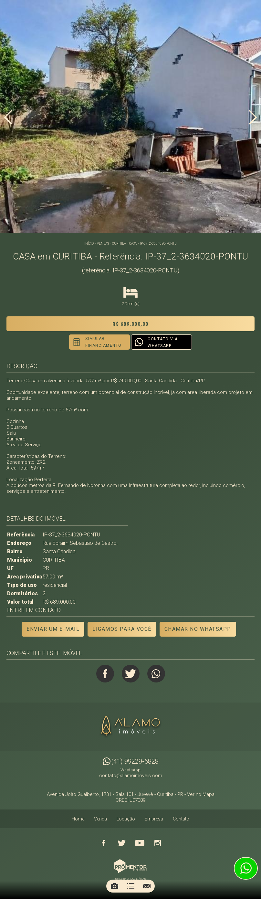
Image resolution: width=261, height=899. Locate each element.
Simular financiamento (103, 342)
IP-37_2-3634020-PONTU (158, 243)
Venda (100, 818)
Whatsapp (156, 673)
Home (78, 818)
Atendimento (246, 868)
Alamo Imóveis (130, 727)
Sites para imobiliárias (130, 878)
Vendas (103, 243)
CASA (133, 243)
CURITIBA (119, 243)
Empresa (154, 818)
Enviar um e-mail (52, 629)
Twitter (131, 673)
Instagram (157, 843)
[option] (130, 116)
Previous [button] (8, 117)
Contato (181, 818)
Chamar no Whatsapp (197, 629)
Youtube (139, 843)
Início (89, 243)
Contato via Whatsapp (163, 342)
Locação (126, 818)
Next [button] (252, 117)
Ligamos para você (121, 629)
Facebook (105, 673)
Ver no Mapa (200, 794)
